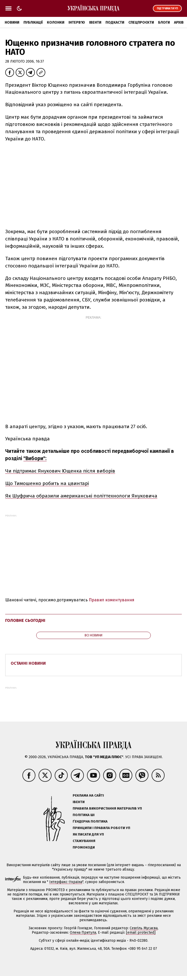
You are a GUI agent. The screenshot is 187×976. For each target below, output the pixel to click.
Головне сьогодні (25, 620)
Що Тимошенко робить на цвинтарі (47, 483)
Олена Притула (83, 932)
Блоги (164, 22)
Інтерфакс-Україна (65, 882)
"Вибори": (35, 458)
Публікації (33, 22)
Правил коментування (111, 599)
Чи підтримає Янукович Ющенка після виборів (60, 471)
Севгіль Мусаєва (144, 928)
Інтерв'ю (76, 22)
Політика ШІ (84, 815)
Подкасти (114, 22)
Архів (179, 22)
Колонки (55, 22)
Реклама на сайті (88, 795)
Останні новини (28, 663)
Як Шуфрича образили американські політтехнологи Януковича (81, 496)
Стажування (84, 841)
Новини (12, 22)
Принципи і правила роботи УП (101, 828)
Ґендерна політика (90, 821)
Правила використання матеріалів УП (107, 808)
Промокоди (84, 847)
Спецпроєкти (141, 22)
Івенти (95, 22)
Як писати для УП (88, 834)
